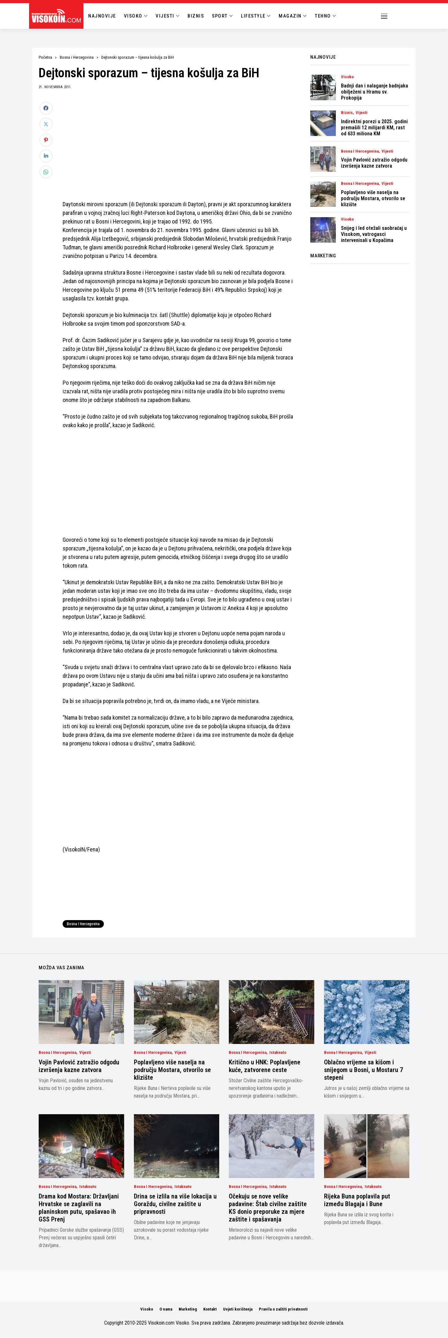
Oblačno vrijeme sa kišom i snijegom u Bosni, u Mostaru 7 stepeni (363, 1069)
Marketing (188, 1309)
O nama (165, 1309)
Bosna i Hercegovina (77, 57)
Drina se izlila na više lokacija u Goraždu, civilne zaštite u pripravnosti (175, 1203)
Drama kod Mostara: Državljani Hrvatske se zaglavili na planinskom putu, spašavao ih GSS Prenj (79, 1207)
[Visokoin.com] (57, 16)
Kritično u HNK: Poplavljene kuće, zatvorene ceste (264, 1066)
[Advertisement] (178, 146)
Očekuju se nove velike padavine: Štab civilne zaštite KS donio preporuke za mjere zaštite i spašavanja (268, 1207)
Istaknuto (277, 1052)
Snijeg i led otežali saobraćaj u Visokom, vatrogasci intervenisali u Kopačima (374, 234)
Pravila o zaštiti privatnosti (283, 1309)
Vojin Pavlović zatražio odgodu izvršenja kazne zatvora (374, 163)
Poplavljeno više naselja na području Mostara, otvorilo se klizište (373, 198)
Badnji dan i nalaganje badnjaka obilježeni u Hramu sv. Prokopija (374, 92)
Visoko (347, 77)
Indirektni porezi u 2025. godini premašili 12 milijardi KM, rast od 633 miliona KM (374, 127)
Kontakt (210, 1309)
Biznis (347, 112)
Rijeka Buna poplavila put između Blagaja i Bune (357, 1200)
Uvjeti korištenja (237, 1309)
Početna (45, 57)
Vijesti (361, 112)
